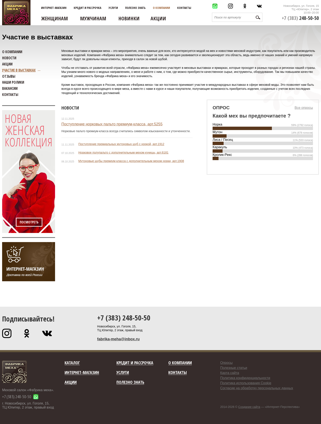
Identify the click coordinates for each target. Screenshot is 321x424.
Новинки (129, 18)
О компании (161, 7)
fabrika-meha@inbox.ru (118, 339)
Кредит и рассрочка (87, 7)
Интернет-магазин (53, 7)
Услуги (113, 7)
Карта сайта (229, 373)
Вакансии (10, 88)
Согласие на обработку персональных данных (256, 388)
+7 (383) (300, 17)
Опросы (226, 362)
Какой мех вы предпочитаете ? (252, 116)
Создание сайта (249, 407)
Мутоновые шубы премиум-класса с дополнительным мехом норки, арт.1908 (131, 161)
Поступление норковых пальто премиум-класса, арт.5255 (111, 124)
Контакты (184, 7)
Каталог (72, 363)
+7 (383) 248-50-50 (123, 317)
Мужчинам (93, 18)
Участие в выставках (19, 70)
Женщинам (54, 18)
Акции (158, 18)
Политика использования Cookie (245, 383)
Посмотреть (29, 222)
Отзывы (8, 76)
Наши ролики (13, 82)
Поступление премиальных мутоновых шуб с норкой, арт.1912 (121, 144)
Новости (70, 107)
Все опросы (304, 107)
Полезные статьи (233, 368)
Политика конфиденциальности (245, 378)
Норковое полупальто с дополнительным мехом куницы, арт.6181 (123, 152)
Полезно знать (135, 7)
